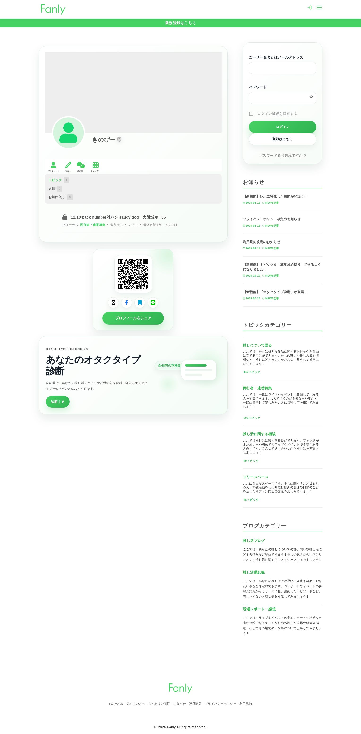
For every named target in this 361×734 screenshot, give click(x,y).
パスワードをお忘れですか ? (282, 155)
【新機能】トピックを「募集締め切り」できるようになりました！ (282, 267)
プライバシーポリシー (220, 703)
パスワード (258, 87)
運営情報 (195, 703)
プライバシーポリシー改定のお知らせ (272, 219)
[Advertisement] (133, 453)
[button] (119, 139)
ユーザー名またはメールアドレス (276, 57)
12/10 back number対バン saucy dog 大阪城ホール (118, 217)
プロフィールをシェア (133, 318)
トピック (58, 180)
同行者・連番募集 (92, 225)
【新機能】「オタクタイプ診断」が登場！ (275, 292)
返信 (55, 189)
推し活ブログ (254, 541)
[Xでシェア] (113, 302)
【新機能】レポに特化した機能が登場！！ (275, 196)
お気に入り (60, 197)
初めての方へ (135, 703)
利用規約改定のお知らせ (261, 242)
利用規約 (245, 703)
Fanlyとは (116, 703)
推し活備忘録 (254, 572)
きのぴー (104, 139)
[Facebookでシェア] (126, 302)
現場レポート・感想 (259, 609)
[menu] (319, 7)
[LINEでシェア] (153, 302)
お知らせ (179, 703)
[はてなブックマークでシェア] (139, 302)
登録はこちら (282, 139)
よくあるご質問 (159, 703)
